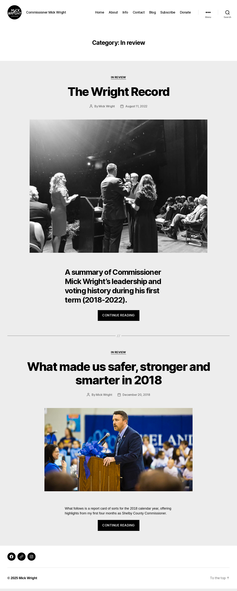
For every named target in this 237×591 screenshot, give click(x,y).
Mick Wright (107, 108)
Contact (139, 13)
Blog (152, 13)
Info (125, 13)
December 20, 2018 (136, 397)
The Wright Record (119, 94)
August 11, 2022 (136, 108)
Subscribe (167, 13)
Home (99, 13)
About (113, 13)
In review (118, 79)
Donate (185, 13)
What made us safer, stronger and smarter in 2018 (118, 375)
